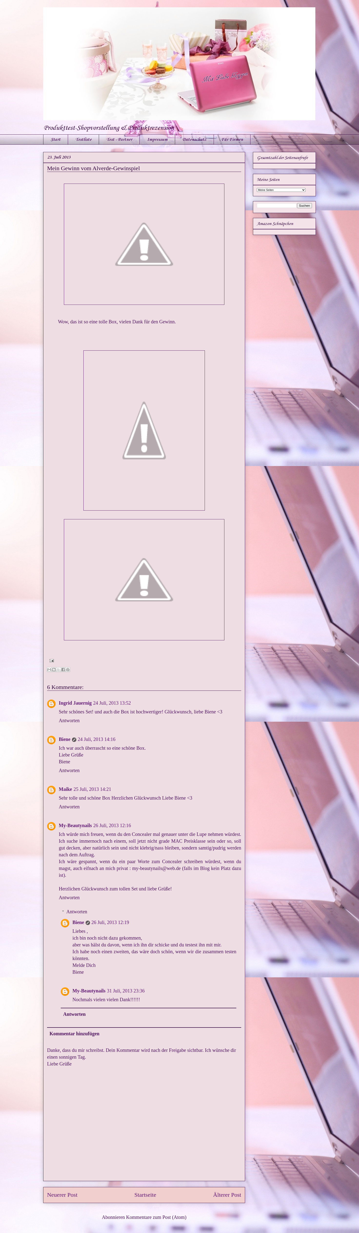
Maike (65, 789)
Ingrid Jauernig (75, 703)
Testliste (83, 139)
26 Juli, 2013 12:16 (112, 825)
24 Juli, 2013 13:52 (112, 703)
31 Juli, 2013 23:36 (126, 990)
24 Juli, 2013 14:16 (96, 739)
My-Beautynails (75, 825)
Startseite (145, 1195)
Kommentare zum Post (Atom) (156, 1217)
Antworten (69, 720)
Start (55, 139)
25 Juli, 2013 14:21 (92, 789)
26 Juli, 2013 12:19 (110, 922)
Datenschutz (194, 139)
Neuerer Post (62, 1195)
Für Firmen (232, 139)
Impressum (157, 139)
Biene (64, 739)
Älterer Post (227, 1195)
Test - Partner (119, 139)
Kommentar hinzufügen (75, 1033)
